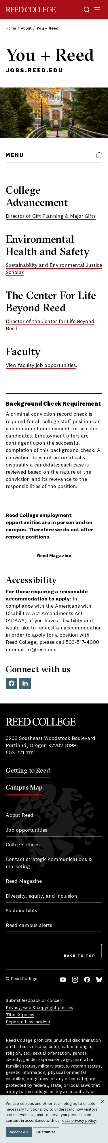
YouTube (63, 980)
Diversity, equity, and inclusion (41, 896)
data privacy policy (79, 1121)
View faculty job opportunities (41, 365)
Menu (15, 155)
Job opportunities (26, 830)
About (26, 28)
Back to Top (79, 956)
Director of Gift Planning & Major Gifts (51, 216)
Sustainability (21, 910)
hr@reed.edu (41, 649)
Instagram (75, 980)
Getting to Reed (28, 770)
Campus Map (24, 787)
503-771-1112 (20, 752)
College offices (22, 844)
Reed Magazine (54, 556)
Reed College (31, 9)
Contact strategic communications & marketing (49, 863)
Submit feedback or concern (35, 1000)
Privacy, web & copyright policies (39, 1008)
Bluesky (99, 980)
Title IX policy (20, 1015)
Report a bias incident (28, 1022)
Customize (46, 1132)
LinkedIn (25, 683)
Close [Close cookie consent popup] (102, 1106)
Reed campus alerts (29, 925)
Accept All (19, 1132)
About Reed (19, 815)
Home (11, 28)
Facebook (11, 683)
